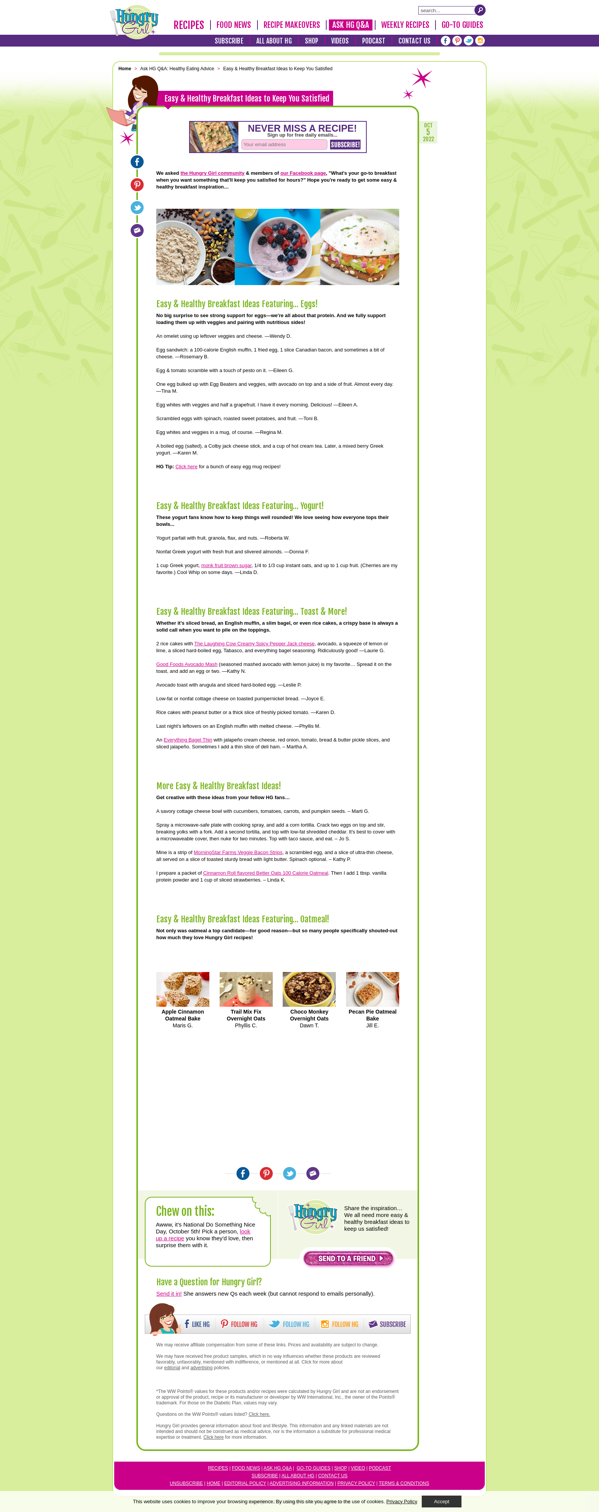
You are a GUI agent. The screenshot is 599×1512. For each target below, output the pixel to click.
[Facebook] (445, 40)
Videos (340, 41)
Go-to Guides (313, 1468)
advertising (201, 1367)
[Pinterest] (457, 40)
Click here (186, 466)
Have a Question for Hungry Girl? (209, 1282)
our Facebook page (303, 173)
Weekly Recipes (405, 25)
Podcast (374, 41)
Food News (234, 25)
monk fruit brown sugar (226, 565)
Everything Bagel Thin (188, 740)
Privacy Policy (356, 1483)
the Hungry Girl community (212, 173)
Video (358, 1468)
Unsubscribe (186, 1483)
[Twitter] (468, 40)
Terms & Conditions (404, 1483)
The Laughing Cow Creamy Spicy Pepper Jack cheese (254, 643)
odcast (381, 1468)
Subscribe (229, 41)
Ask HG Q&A (350, 25)
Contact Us (414, 41)
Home (213, 1483)
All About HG (274, 41)
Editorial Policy (245, 1483)
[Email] (137, 230)
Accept (441, 1501)
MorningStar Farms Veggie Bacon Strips (238, 852)
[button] (348, 1260)
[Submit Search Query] (480, 10)
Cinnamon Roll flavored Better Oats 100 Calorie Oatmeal (265, 873)
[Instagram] (480, 40)
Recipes (188, 25)
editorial (172, 1367)
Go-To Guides (462, 25)
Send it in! (169, 1293)
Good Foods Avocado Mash (186, 664)
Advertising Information (302, 1483)
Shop (311, 41)
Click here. (259, 1414)
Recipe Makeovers (292, 25)
